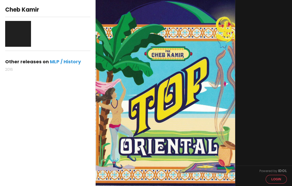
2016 (9, 69)
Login (276, 179)
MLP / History (65, 61)
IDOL (282, 170)
